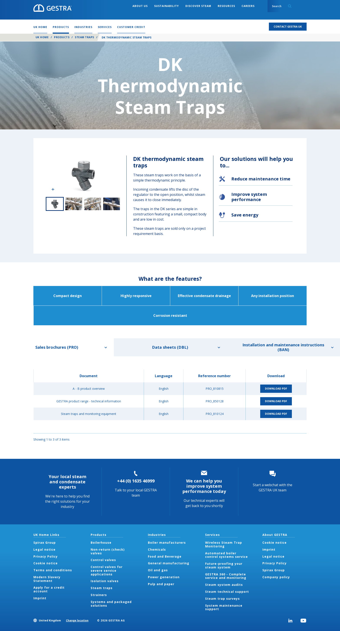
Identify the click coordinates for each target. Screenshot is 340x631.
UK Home (42, 37)
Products (61, 37)
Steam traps (84, 37)
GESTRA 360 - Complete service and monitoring (225, 576)
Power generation (164, 577)
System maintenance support (223, 607)
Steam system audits (224, 585)
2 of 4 (73, 204)
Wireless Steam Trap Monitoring (223, 544)
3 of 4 (92, 204)
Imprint (39, 598)
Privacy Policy (45, 556)
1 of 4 (54, 204)
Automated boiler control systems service (226, 555)
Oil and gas (158, 570)
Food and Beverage (164, 556)
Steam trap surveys (222, 598)
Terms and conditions (52, 570)
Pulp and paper (161, 584)
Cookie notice (45, 563)
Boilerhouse (101, 542)
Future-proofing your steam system (223, 565)
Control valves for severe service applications (107, 570)
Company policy (276, 577)
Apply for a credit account (49, 589)
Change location (77, 620)
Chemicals (157, 549)
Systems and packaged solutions (111, 604)
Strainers (99, 595)
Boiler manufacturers (167, 542)
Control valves (103, 560)
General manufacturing (168, 563)
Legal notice (44, 549)
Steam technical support (227, 592)
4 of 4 (111, 204)
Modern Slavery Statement (46, 579)
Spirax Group (44, 542)
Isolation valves (105, 581)
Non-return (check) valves (108, 551)
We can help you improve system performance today (204, 486)
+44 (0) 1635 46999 (136, 481)
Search (289, 6)
